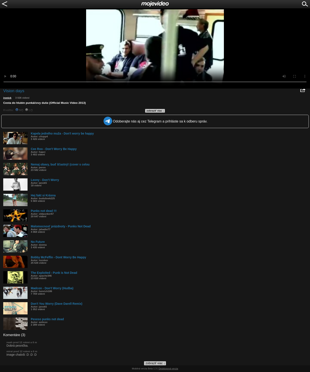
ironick (7, 97)
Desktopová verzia (168, 368)
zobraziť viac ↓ (155, 110)
